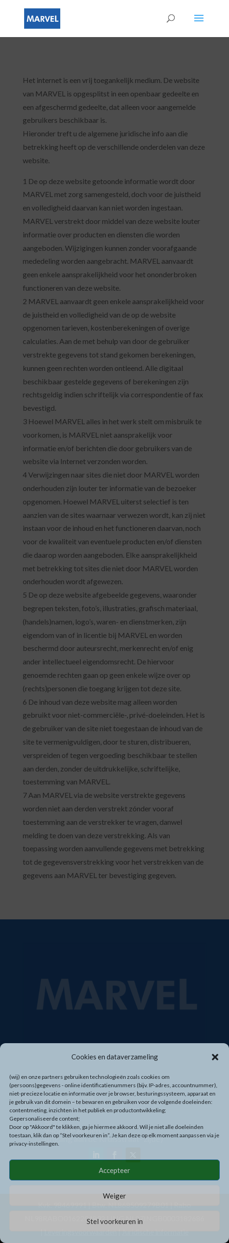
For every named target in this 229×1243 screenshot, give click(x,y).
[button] (215, 1057)
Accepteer (114, 1170)
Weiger (114, 1196)
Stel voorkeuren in (115, 1221)
